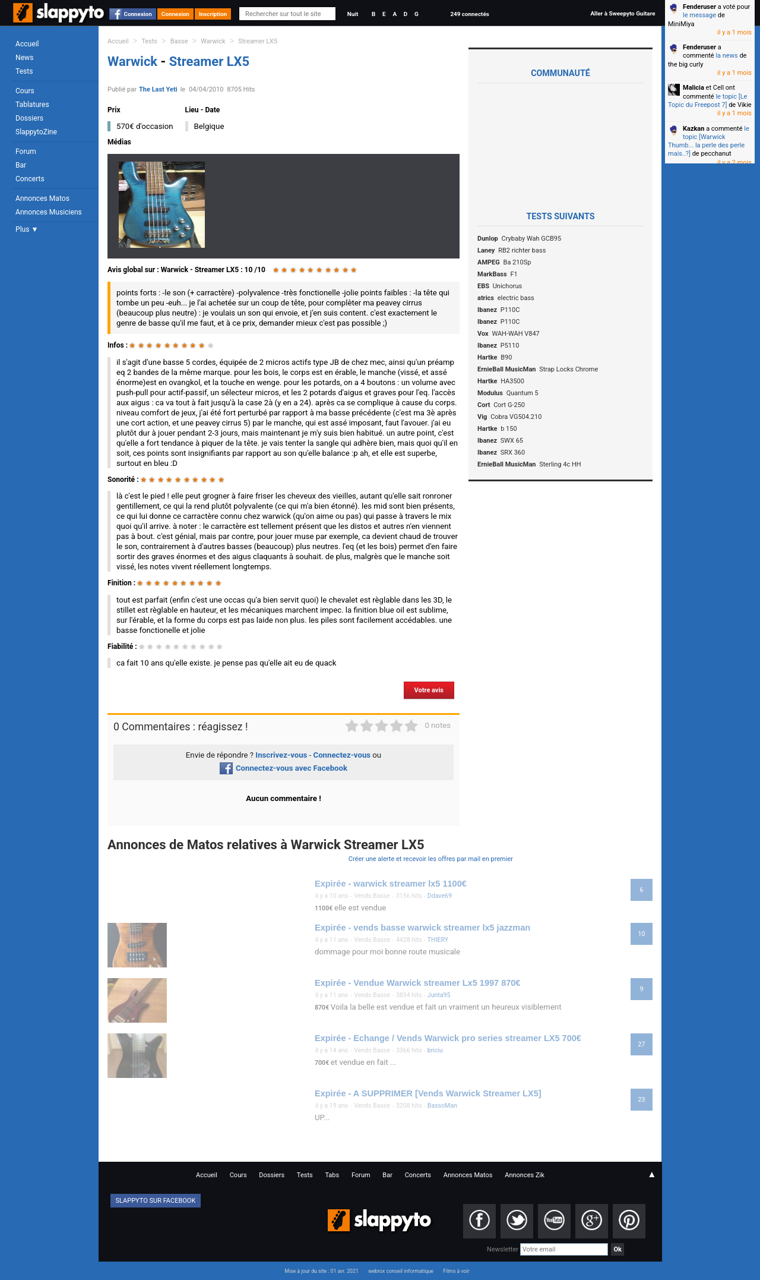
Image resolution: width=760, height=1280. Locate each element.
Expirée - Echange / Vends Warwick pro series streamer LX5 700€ (448, 1038)
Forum (25, 151)
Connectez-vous (342, 755)
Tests (24, 71)
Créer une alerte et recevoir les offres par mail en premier (431, 859)
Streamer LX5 (257, 41)
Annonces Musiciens (48, 212)
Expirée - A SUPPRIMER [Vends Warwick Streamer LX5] (428, 1093)
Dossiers (29, 118)
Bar (20, 165)
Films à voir (456, 1271)
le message (699, 15)
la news (726, 55)
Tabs (332, 1175)
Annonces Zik (524, 1175)
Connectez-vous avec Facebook (283, 768)
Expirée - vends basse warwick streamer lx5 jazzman (422, 927)
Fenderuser (699, 7)
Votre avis (429, 690)
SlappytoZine (36, 132)
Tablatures (32, 104)
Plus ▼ (26, 229)
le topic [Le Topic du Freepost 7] (707, 101)
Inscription (213, 14)
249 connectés (469, 14)
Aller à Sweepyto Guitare (622, 13)
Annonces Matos (42, 198)
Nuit (352, 14)
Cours (24, 91)
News (24, 57)
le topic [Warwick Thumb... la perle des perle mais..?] (708, 141)
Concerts (30, 179)
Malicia (693, 88)
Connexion (138, 14)
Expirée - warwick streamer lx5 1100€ (391, 883)
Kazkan (693, 129)
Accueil (27, 44)
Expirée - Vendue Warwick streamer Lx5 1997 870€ (417, 983)
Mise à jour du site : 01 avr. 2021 (321, 1271)
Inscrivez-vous (281, 755)
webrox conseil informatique (400, 1271)
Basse (179, 41)
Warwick (213, 41)
